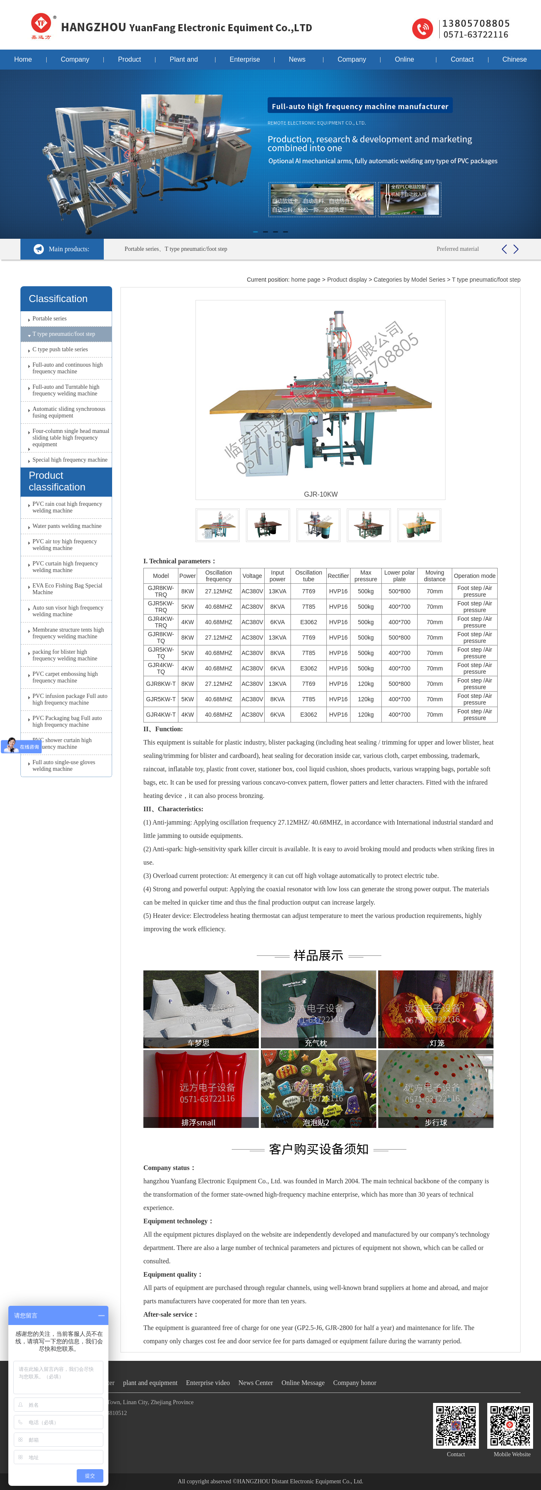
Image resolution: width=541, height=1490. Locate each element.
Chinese (515, 59)
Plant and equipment (185, 63)
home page (306, 279)
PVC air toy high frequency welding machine (65, 544)
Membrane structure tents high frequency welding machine (68, 633)
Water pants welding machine (67, 526)
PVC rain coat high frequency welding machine (67, 507)
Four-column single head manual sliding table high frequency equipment (71, 438)
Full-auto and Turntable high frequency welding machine (66, 390)
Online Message (408, 63)
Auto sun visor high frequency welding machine (68, 611)
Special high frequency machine (70, 460)
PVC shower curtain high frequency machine (62, 743)
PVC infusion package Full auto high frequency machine (70, 699)
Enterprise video (245, 63)
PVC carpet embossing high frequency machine (65, 677)
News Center (299, 63)
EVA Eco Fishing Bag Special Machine (68, 588)
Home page (23, 63)
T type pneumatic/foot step (64, 334)
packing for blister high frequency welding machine (65, 655)
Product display (129, 63)
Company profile (75, 63)
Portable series (50, 318)
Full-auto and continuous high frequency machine (68, 368)
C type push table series (60, 349)
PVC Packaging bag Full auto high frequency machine (67, 721)
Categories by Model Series (410, 279)
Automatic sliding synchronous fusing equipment (69, 412)
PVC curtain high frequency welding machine (65, 566)
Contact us (462, 63)
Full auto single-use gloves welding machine (64, 765)
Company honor (352, 63)
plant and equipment (150, 1382)
